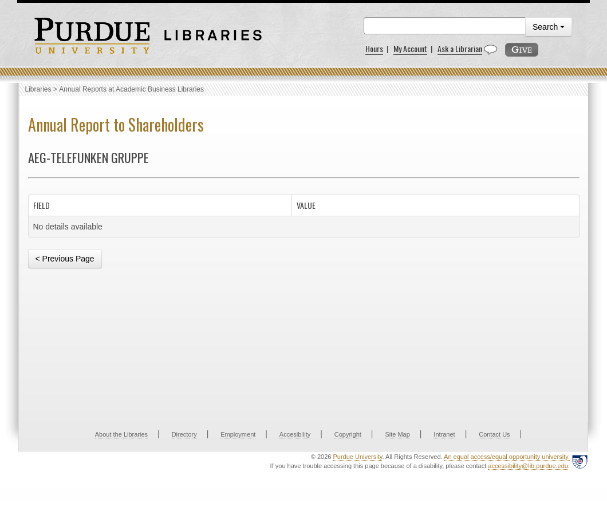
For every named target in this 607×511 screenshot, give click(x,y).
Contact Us (494, 434)
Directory (184, 434)
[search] (445, 25)
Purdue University (357, 456)
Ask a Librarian (459, 48)
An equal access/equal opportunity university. (507, 456)
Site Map (397, 434)
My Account (410, 48)
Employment (237, 434)
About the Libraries (121, 434)
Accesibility (294, 434)
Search (549, 26)
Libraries (38, 89)
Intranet (444, 434)
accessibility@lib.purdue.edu (528, 465)
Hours (374, 48)
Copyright (347, 434)
